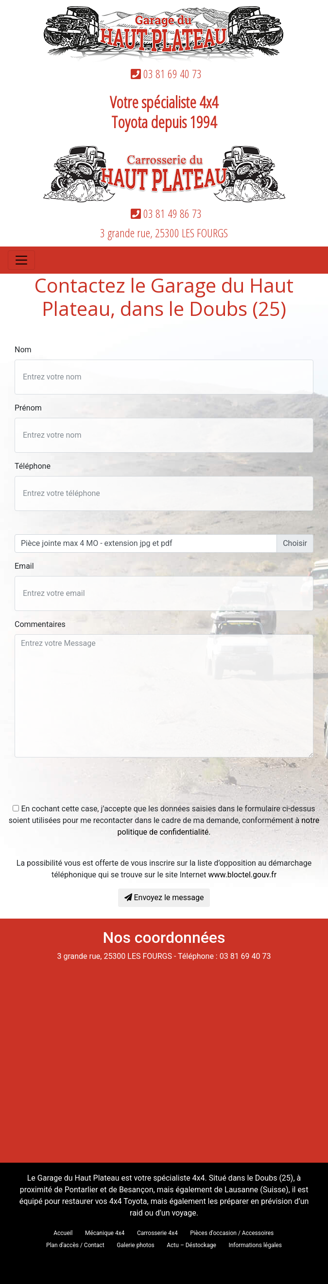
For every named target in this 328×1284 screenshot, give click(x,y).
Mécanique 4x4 (104, 1233)
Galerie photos (135, 1245)
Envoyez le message (164, 897)
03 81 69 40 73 (164, 74)
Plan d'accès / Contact (75, 1245)
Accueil (62, 1233)
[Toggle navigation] (21, 260)
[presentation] (88, 784)
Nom (23, 349)
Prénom (28, 407)
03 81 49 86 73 (164, 213)
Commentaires (40, 624)
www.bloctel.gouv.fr (242, 874)
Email (24, 566)
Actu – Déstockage (191, 1245)
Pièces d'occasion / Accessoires (232, 1233)
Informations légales (255, 1245)
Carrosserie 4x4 (157, 1233)
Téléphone (33, 466)
